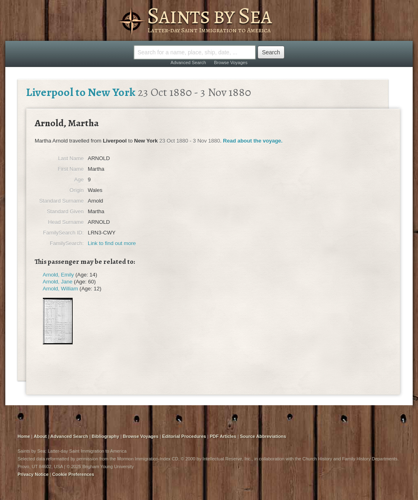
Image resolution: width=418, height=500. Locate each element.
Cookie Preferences (73, 474)
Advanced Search (188, 62)
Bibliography (105, 436)
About (40, 436)
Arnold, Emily (58, 275)
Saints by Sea (209, 15)
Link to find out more (112, 243)
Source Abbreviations (263, 436)
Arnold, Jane (58, 282)
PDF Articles (223, 436)
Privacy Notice (33, 474)
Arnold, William (60, 289)
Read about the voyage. (252, 141)
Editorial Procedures (184, 436)
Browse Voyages (230, 62)
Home (24, 436)
